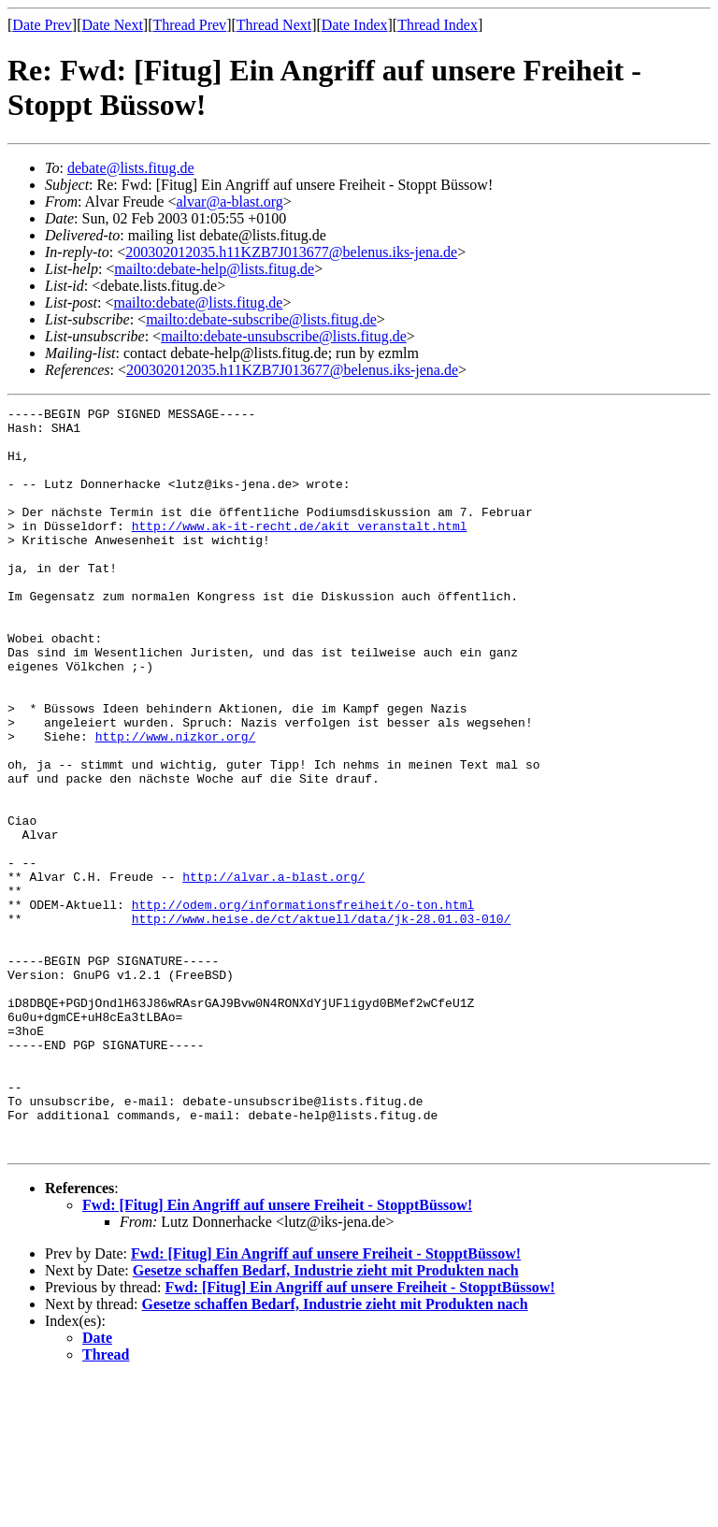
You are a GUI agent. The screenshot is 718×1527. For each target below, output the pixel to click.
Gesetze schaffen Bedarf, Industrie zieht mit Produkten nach (326, 1419)
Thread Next (274, 25)
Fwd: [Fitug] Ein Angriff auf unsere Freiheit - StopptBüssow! (277, 1353)
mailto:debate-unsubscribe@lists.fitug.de (284, 336)
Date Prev (42, 25)
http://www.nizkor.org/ (175, 803)
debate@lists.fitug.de (130, 168)
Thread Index (437, 25)
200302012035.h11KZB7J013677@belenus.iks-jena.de (291, 252)
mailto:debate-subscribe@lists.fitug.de (261, 319)
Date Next (112, 25)
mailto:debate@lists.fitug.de (197, 302)
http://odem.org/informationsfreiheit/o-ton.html (303, 1005)
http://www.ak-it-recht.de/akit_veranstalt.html (299, 550)
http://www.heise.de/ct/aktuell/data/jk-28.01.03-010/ (321, 1022)
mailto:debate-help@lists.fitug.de (214, 269)
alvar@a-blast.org (229, 201)
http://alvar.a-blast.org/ (273, 971)
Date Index (355, 25)
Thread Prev (189, 25)
